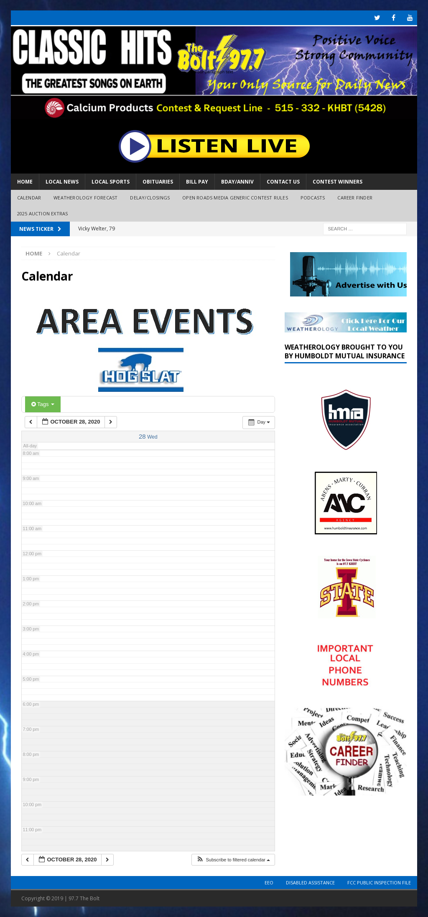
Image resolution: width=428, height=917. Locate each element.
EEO (269, 882)
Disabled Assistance (310, 882)
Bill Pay (197, 181)
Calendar (29, 197)
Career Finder (354, 197)
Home (25, 181)
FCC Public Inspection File (379, 882)
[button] (233, 860)
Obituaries (158, 181)
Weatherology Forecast (85, 197)
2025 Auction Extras (42, 213)
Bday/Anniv (237, 181)
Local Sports (111, 181)
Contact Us (283, 181)
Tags (42, 404)
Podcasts (313, 197)
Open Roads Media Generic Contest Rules (235, 197)
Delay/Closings (150, 197)
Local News (62, 181)
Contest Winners (337, 181)
